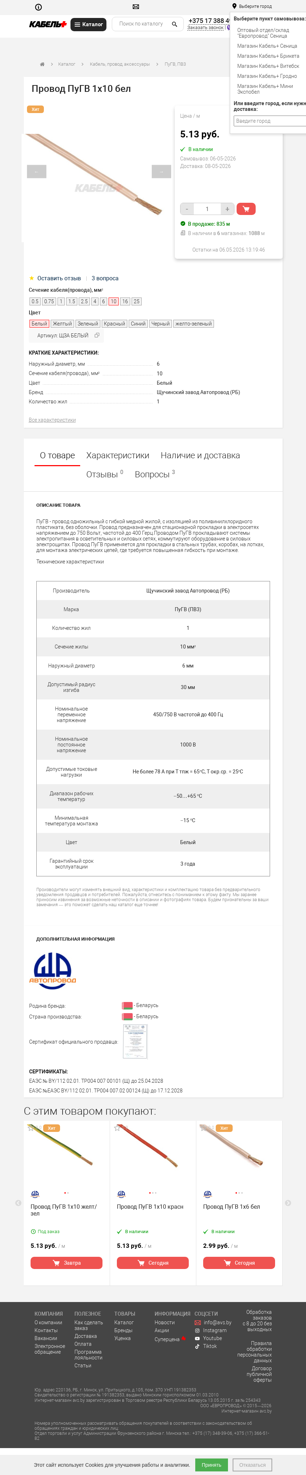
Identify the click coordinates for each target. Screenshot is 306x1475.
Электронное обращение (50, 1349)
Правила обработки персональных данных (254, 1351)
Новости (165, 1322)
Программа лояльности (88, 1355)
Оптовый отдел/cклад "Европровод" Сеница (263, 33)
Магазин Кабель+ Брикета (268, 56)
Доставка (85, 1336)
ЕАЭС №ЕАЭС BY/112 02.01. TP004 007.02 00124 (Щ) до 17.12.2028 (106, 1091)
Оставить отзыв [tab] (55, 278)
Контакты (46, 1330)
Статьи (82, 1365)
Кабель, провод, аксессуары (120, 64)
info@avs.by (213, 1322)
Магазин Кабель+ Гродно (267, 76)
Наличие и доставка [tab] (200, 455)
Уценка (122, 1338)
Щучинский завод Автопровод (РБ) (198, 392)
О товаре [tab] (57, 455)
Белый (164, 383)
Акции (162, 1330)
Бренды (123, 1330)
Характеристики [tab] (117, 455)
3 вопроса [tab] (105, 278)
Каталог (66, 64)
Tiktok (206, 1346)
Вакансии (46, 1338)
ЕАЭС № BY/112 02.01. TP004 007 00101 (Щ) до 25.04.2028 (96, 1081)
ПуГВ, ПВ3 (175, 64)
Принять (211, 1465)
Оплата (83, 1344)
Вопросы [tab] (155, 474)
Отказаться (252, 1465)
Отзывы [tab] (104, 474)
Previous (18, 1203)
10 (160, 373)
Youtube (208, 1338)
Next (288, 1203)
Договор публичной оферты (259, 1374)
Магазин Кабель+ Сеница (267, 46)
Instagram (211, 1330)
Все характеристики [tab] (52, 420)
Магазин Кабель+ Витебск (268, 66)
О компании (48, 1322)
